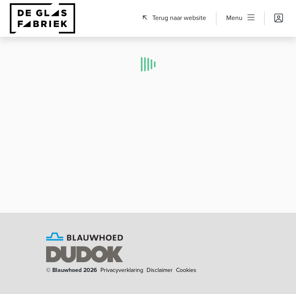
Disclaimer (160, 270)
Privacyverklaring (121, 270)
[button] (174, 18)
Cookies (186, 270)
